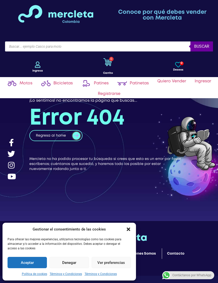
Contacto (175, 253)
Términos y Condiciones (66, 274)
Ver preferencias (111, 262)
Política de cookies (34, 274)
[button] (128, 229)
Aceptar (27, 262)
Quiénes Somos (142, 253)
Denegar (69, 262)
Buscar (201, 46)
